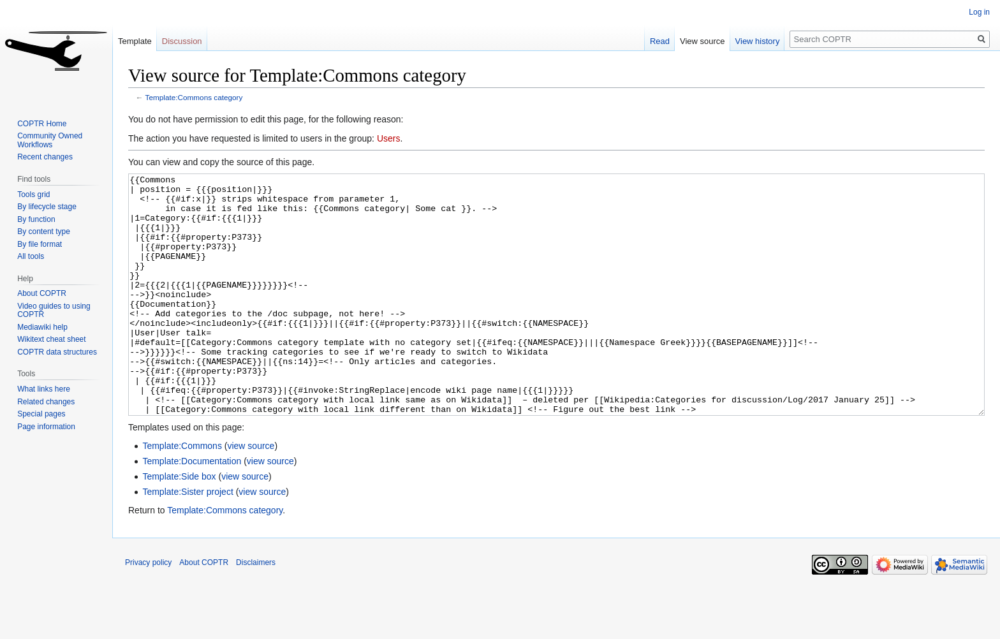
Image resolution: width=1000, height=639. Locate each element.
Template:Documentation (191, 509)
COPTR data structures (57, 352)
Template (135, 41)
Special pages (41, 413)
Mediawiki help (42, 327)
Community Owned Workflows (49, 140)
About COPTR (41, 293)
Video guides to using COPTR (54, 311)
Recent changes (45, 156)
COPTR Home (41, 123)
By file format (39, 244)
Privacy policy (148, 610)
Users (389, 138)
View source (702, 41)
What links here (43, 389)
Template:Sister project (187, 539)
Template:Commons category (194, 97)
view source (250, 493)
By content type (43, 231)
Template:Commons (182, 493)
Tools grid (33, 194)
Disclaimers (256, 610)
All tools (30, 256)
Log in (979, 12)
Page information (46, 426)
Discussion (182, 41)
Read (660, 41)
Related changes (46, 401)
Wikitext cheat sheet (51, 339)
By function (36, 219)
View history (757, 41)
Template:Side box (179, 524)
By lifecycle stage (47, 206)
